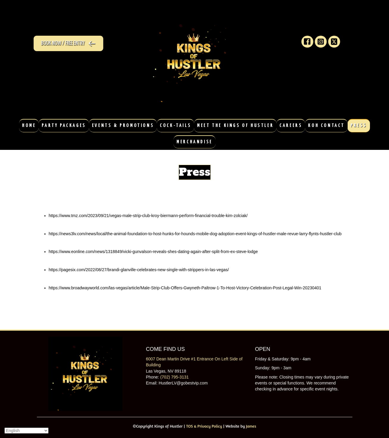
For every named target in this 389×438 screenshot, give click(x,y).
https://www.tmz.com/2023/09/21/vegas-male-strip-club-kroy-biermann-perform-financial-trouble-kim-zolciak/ (148, 215)
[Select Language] (26, 431)
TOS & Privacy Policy (204, 425)
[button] (66, 43)
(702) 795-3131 (174, 377)
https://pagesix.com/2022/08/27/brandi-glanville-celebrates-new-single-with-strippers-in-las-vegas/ (139, 269)
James (251, 425)
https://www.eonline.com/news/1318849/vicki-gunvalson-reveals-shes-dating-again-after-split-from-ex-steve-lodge (153, 251)
